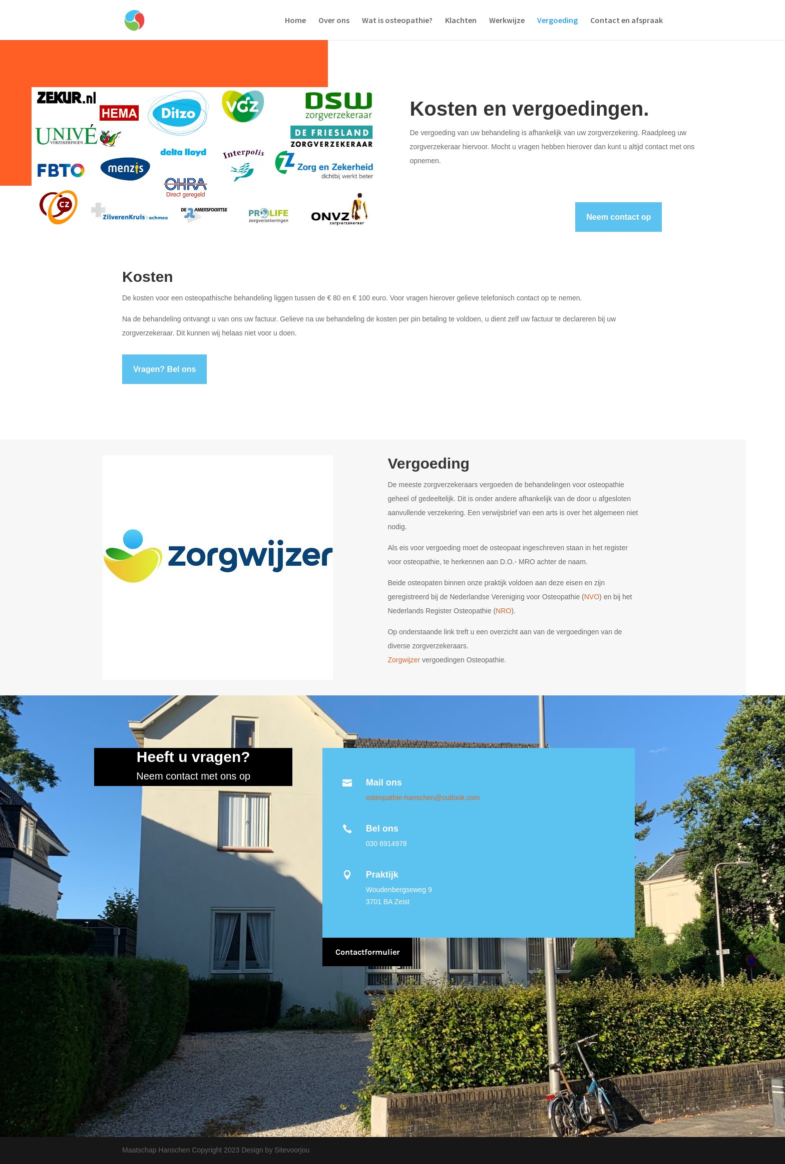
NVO (591, 597)
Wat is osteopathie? (397, 21)
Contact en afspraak (626, 21)
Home (295, 21)
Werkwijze (507, 21)
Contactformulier (367, 952)
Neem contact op (618, 217)
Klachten (461, 21)
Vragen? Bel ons (164, 369)
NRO (503, 611)
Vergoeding (557, 21)
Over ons (333, 21)
